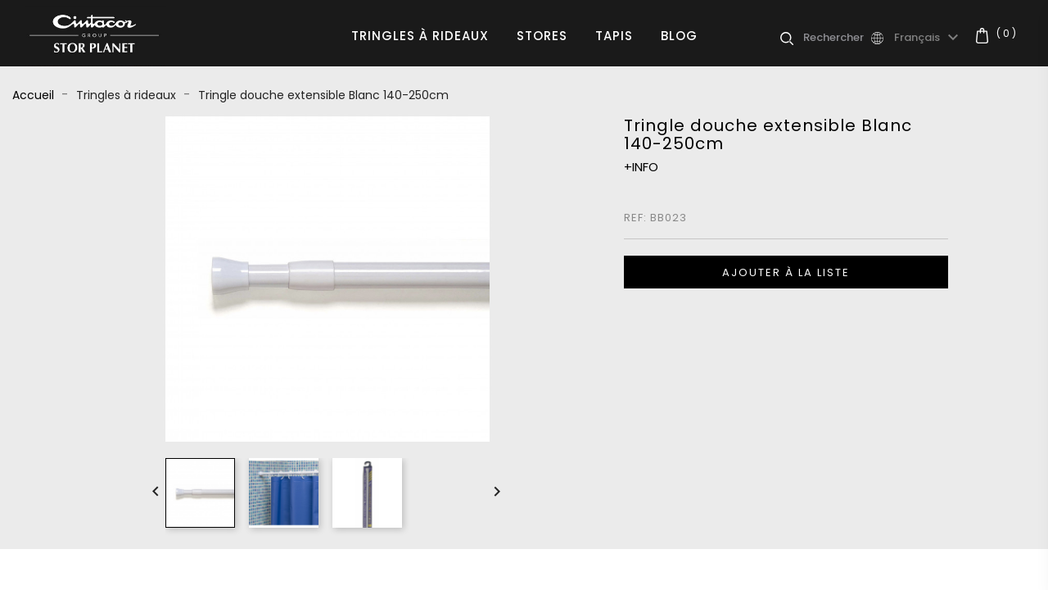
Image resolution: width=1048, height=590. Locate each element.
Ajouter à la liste (786, 272)
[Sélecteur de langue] (928, 38)
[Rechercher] (836, 38)
